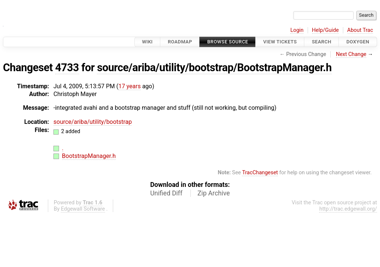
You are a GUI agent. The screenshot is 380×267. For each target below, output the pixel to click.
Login (297, 30)
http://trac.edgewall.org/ (348, 209)
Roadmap (180, 41)
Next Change (351, 54)
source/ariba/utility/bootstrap (92, 121)
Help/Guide (325, 30)
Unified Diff (166, 193)
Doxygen (357, 41)
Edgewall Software (83, 209)
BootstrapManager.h (89, 155)
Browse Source (227, 41)
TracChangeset (260, 172)
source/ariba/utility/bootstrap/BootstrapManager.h (214, 67)
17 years (129, 86)
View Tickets (280, 41)
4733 (67, 67)
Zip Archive (213, 193)
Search (321, 41)
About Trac (360, 30)
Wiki (147, 41)
